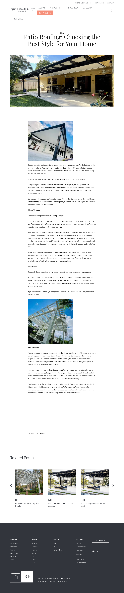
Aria (32, 554)
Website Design (62, 579)
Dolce (33, 557)
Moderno (34, 541)
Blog (54, 541)
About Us (78, 541)
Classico (34, 547)
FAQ (54, 544)
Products (57, 9)
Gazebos (12, 557)
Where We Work (81, 3)
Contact (110, 3)
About (44, 9)
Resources (73, 9)
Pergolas (12, 547)
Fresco (33, 551)
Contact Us (78, 547)
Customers (79, 536)
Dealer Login (79, 557)
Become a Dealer (97, 3)
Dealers (78, 552)
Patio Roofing (14, 544)
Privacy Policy (42, 579)
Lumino (33, 560)
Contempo (34, 544)
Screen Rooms (14, 551)
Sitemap (52, 579)
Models (34, 536)
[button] (11, 482)
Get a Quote (102, 9)
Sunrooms (13, 554)
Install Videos (57, 547)
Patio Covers (14, 541)
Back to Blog (17, 16)
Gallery (87, 9)
